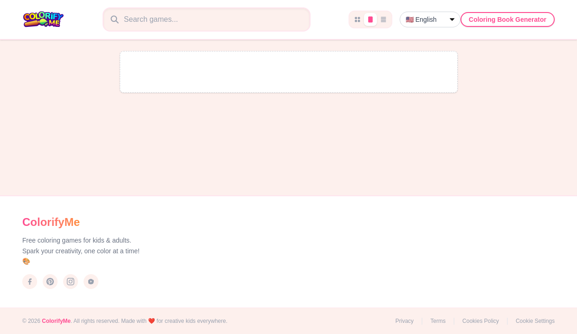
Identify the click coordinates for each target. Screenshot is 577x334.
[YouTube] (91, 281)
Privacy (404, 321)
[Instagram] (70, 281)
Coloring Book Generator (507, 19)
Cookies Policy (480, 321)
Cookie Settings (535, 321)
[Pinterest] (50, 281)
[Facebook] (29, 281)
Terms (438, 321)
